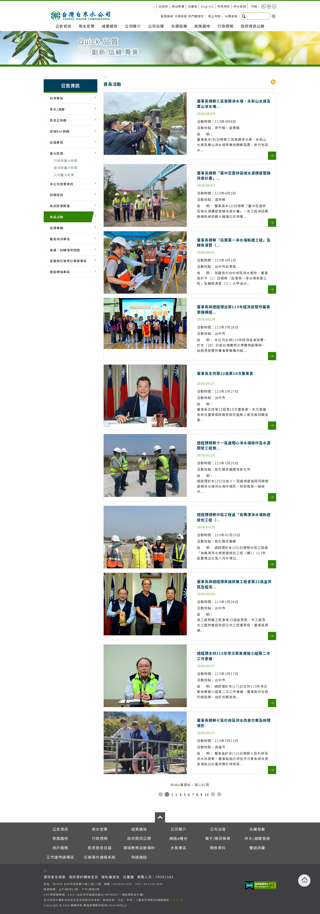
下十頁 (219, 794)
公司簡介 (133, 26)
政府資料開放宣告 (83, 876)
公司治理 (156, 26)
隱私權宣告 (110, 876)
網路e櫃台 (178, 838)
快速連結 (139, 857)
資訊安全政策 (55, 876)
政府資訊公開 (253, 26)
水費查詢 (231, 16)
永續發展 (179, 26)
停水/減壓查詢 (257, 838)
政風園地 (202, 26)
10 (207, 794)
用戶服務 (60, 847)
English (207, 6)
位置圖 (128, 876)
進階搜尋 (167, 16)
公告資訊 (63, 26)
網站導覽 (178, 6)
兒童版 (193, 6)
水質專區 (179, 847)
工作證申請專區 (60, 857)
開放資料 (218, 847)
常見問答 (223, 6)
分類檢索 (180, 16)
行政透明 (225, 26)
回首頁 (163, 6)
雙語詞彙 (257, 847)
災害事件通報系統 (100, 857)
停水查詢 (239, 6)
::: (153, 6)
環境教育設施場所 (139, 847)
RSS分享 (273, 82)
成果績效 (110, 26)
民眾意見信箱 (100, 847)
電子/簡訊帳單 (218, 838)
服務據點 (176, 900)
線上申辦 (214, 16)
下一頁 (213, 794)
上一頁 (161, 794)
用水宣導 (86, 26)
